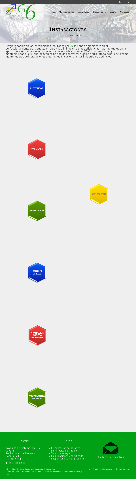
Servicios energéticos (63, 453)
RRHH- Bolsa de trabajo (64, 450)
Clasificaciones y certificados (67, 456)
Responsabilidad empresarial (67, 458)
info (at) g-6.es (15, 462)
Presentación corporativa (65, 448)
